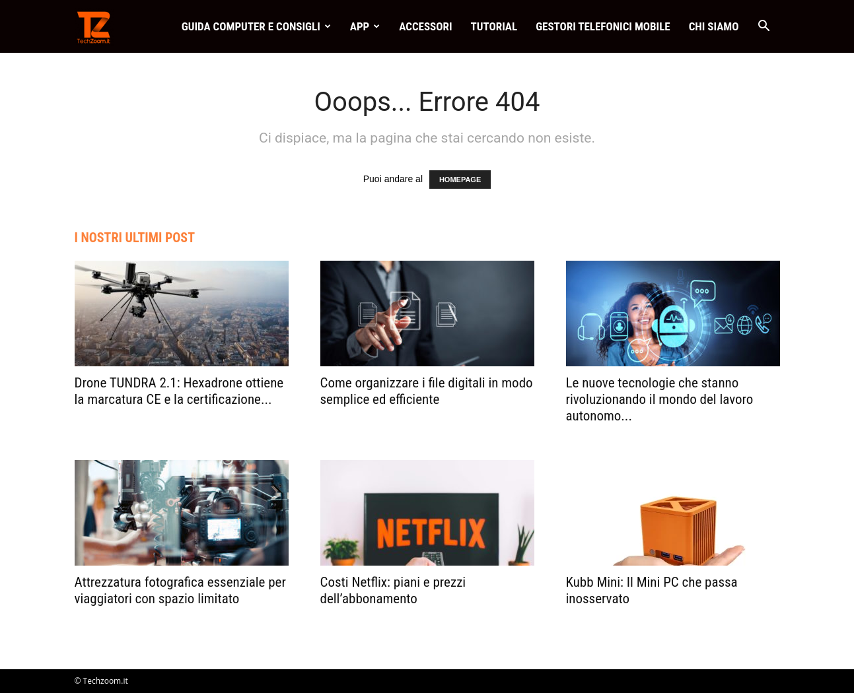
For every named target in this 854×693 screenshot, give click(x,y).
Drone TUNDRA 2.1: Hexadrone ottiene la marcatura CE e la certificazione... (179, 391)
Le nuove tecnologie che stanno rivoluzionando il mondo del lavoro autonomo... (660, 399)
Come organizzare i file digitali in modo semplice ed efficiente (426, 391)
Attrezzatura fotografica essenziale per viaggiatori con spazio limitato (180, 590)
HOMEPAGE (460, 179)
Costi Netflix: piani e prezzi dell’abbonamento (393, 590)
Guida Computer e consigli (256, 26)
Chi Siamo (714, 26)
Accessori (425, 26)
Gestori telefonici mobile (603, 26)
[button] (764, 27)
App (365, 26)
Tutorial (494, 26)
